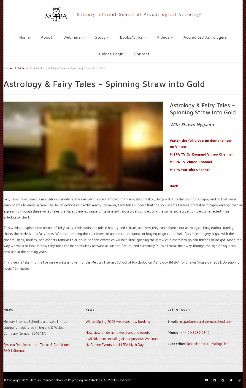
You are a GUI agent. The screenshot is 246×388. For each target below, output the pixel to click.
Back (174, 186)
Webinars (72, 37)
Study (100, 37)
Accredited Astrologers (205, 37)
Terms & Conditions (55, 345)
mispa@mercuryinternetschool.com (205, 321)
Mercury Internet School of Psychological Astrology (66, 380)
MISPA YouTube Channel (190, 170)
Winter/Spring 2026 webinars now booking (118, 321)
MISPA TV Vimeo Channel (191, 162)
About (46, 37)
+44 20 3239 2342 (195, 332)
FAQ (6, 351)
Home (24, 37)
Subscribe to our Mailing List (207, 344)
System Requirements (19, 345)
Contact (141, 54)
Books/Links (131, 37)
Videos (163, 37)
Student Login (110, 54)
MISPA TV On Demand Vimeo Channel (201, 154)
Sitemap (19, 351)
